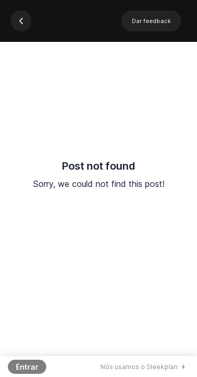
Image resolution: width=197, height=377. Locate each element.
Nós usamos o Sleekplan (139, 367)
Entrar (27, 366)
